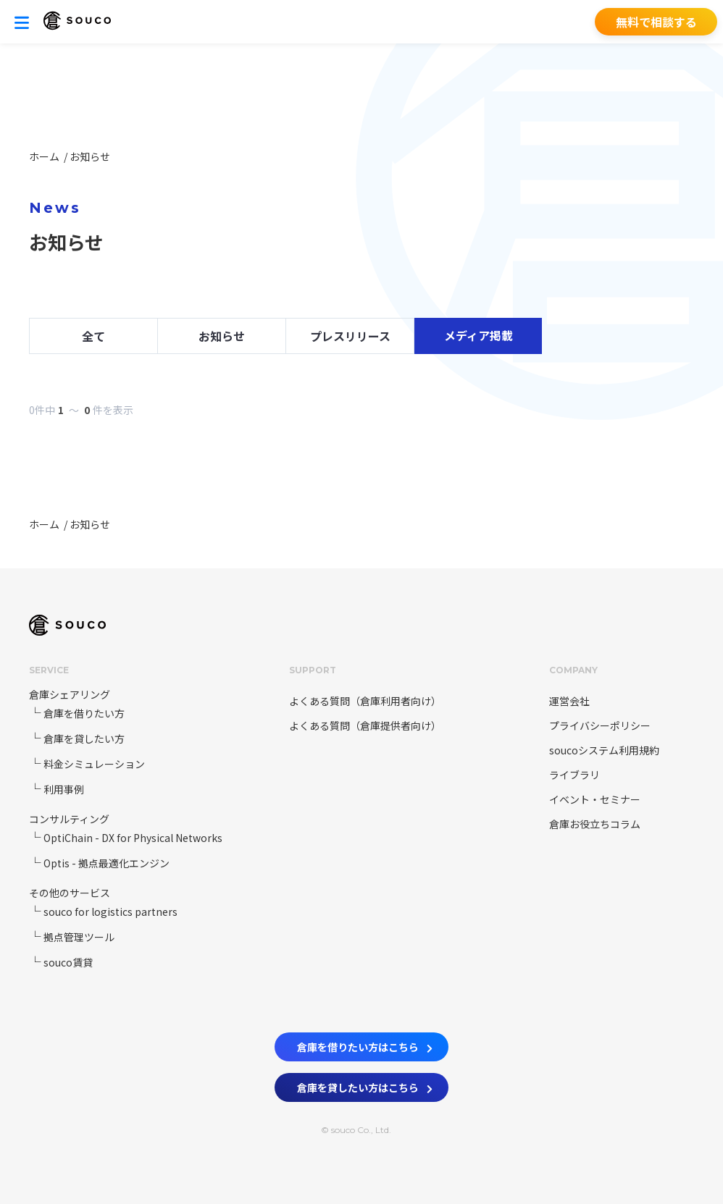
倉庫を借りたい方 (84, 713)
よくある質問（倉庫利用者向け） (361, 701)
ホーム (45, 156)
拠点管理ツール (78, 937)
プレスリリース (350, 336)
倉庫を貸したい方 (84, 738)
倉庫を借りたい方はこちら (364, 1045)
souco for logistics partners (110, 911)
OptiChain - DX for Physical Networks (132, 837)
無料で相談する (656, 21)
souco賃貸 (68, 962)
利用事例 (63, 789)
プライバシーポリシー (600, 725)
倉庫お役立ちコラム (594, 824)
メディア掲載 (478, 335)
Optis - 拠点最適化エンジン (106, 863)
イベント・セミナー (594, 799)
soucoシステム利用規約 (604, 750)
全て (93, 336)
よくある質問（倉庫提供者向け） (361, 725)
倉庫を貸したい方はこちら (364, 1085)
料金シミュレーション (94, 764)
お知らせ (90, 156)
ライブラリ (574, 774)
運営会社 (569, 701)
